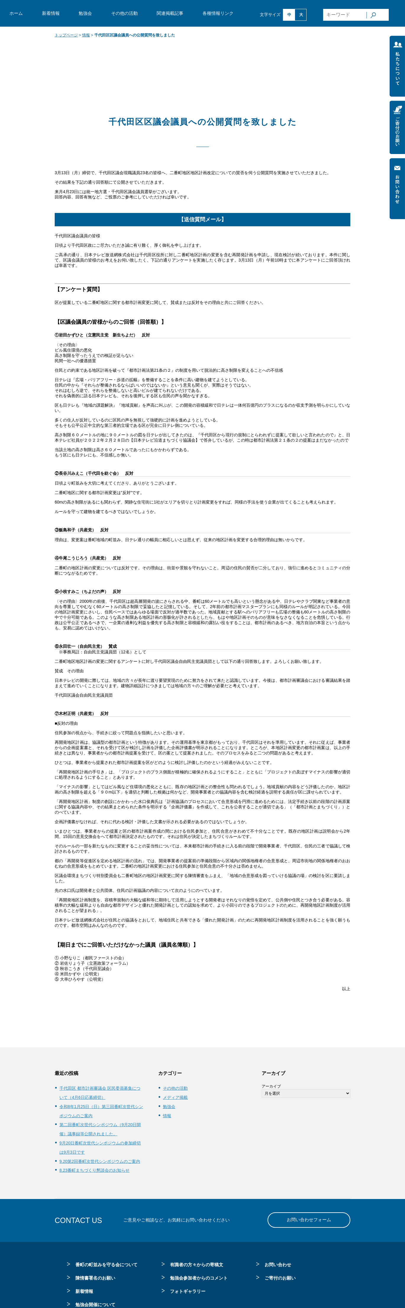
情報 (86, 35)
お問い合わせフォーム (309, 1219)
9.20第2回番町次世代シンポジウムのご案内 (99, 1161)
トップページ (66, 35)
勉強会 (85, 13)
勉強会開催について (95, 1304)
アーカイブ (271, 1086)
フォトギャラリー (187, 1291)
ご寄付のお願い (280, 1277)
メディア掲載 (175, 1097)
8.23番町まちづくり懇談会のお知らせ (94, 1170)
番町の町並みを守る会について (106, 1264)
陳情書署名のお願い (95, 1277)
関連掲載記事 (170, 13)
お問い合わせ (278, 1264)
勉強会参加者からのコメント (199, 1277)
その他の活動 (124, 13)
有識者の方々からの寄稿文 (196, 1264)
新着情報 (51, 13)
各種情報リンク (218, 13)
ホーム (16, 13)
